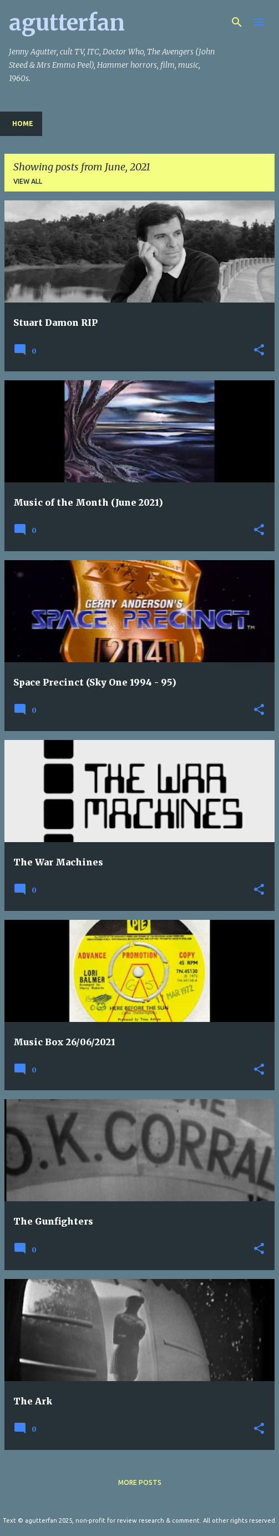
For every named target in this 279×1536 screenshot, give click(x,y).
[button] (259, 350)
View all (27, 181)
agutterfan (67, 23)
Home (22, 123)
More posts (139, 1482)
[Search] (237, 22)
